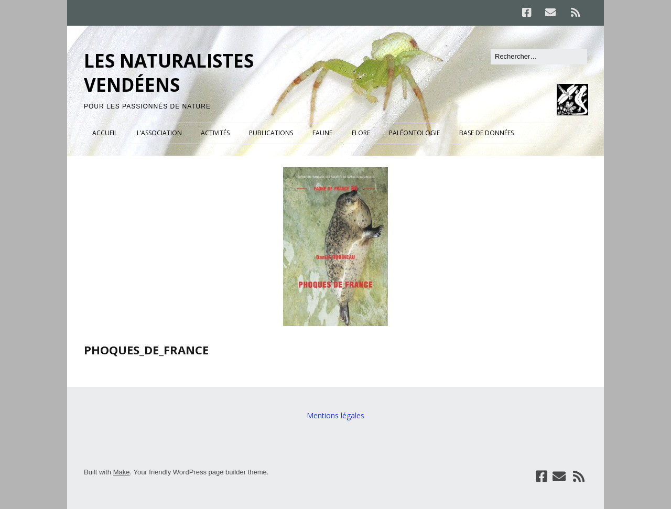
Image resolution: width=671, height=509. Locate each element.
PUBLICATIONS (271, 132)
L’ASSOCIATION (159, 132)
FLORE (361, 132)
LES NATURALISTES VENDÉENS (169, 72)
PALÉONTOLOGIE (414, 132)
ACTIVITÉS (215, 132)
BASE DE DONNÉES (486, 132)
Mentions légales (335, 415)
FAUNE (322, 132)
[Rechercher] (539, 56)
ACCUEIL (104, 132)
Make (121, 472)
